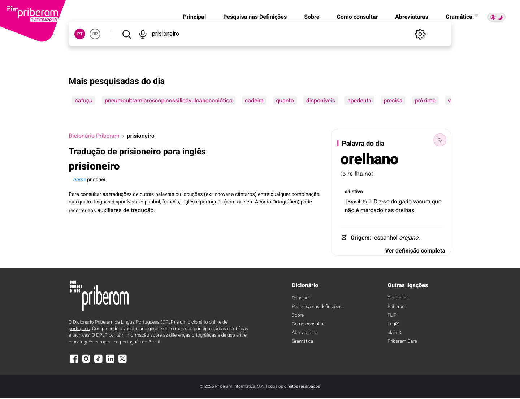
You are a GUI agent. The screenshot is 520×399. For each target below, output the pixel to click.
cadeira (254, 100)
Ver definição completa (415, 250)
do (394, 201)
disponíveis (320, 100)
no (368, 173)
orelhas (405, 210)
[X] (122, 362)
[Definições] (420, 34)
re (350, 173)
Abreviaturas (411, 16)
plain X (394, 333)
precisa (393, 100)
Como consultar (357, 16)
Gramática (462, 16)
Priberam (396, 307)
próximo (425, 100)
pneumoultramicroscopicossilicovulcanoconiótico (169, 100)
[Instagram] (86, 362)
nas (389, 210)
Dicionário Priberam (94, 135)
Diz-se (382, 201)
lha (359, 173)
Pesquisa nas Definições (255, 16)
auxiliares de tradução (125, 210)
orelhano (369, 159)
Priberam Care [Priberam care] (402, 341)
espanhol (386, 237)
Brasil (353, 202)
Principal (194, 16)
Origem (360, 237)
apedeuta (359, 100)
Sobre (311, 16)
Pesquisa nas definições (316, 307)
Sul (366, 202)
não (350, 210)
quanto (285, 100)
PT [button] (80, 33)
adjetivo (354, 192)
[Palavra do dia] (440, 139)
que (436, 201)
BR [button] (95, 33)
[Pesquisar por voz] (143, 34)
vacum (421, 201)
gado (405, 201)
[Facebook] (74, 362)
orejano (408, 237)
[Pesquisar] (127, 34)
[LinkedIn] (110, 362)
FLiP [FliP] (391, 315)
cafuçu (83, 100)
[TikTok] (98, 362)
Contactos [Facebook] (398, 298)
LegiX (393, 324)
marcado (371, 210)
